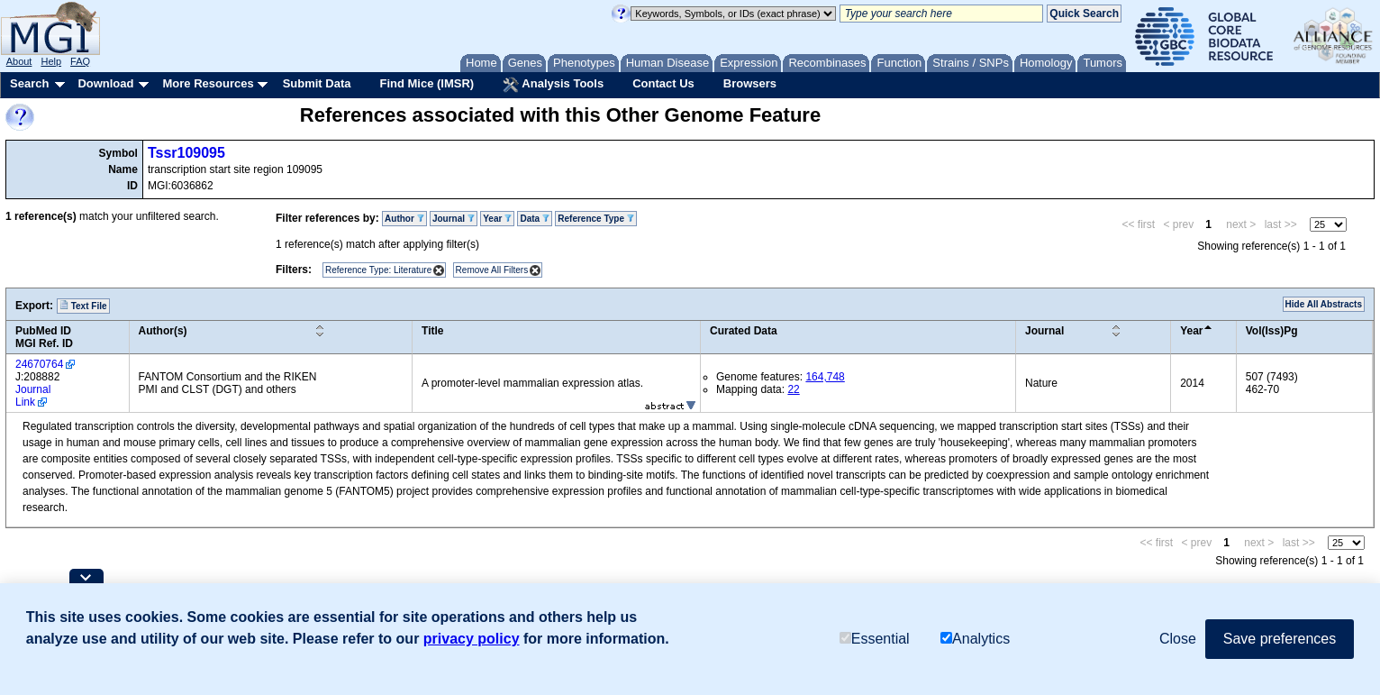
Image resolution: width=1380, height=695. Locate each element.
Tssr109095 (186, 152)
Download (105, 83)
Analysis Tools (553, 85)
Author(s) (163, 331)
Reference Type (596, 219)
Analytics (975, 638)
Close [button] (1177, 638)
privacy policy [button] (471, 638)
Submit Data (317, 83)
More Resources (207, 83)
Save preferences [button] (1279, 638)
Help (51, 61)
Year (497, 219)
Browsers (749, 83)
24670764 (39, 364)
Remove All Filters (492, 270)
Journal (453, 219)
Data (534, 219)
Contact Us (663, 83)
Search (29, 83)
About (19, 61)
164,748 (824, 376)
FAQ (80, 61)
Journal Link (32, 395)
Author (404, 219)
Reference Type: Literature (378, 270)
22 (793, 389)
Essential (875, 638)
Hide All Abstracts (1323, 304)
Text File (83, 305)
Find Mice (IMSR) (426, 83)
